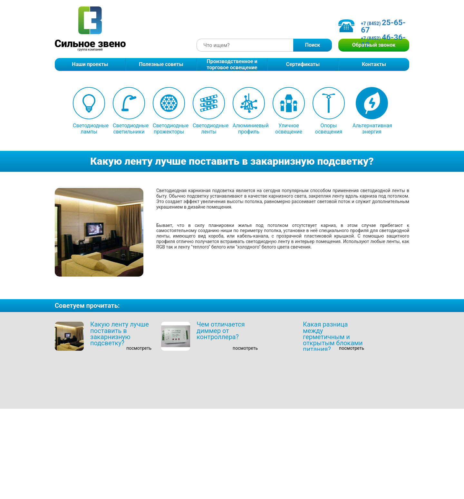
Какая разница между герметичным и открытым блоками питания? (332, 336)
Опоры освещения (329, 111)
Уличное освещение (289, 111)
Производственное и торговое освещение (232, 64)
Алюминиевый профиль (249, 111)
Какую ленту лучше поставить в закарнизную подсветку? (119, 333)
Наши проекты (90, 64)
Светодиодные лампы (89, 111)
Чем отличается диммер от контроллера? (221, 330)
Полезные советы (161, 64)
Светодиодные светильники (129, 111)
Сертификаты (303, 64)
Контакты (374, 64)
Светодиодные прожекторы (169, 111)
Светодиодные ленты (209, 111)
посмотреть (138, 348)
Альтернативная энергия (372, 111)
